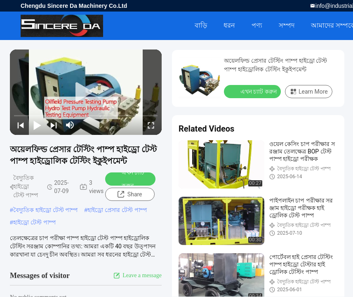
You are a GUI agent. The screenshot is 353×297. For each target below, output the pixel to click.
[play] (85, 92)
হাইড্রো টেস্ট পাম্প (34, 222)
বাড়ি (201, 25)
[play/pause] (37, 125)
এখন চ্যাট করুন (127, 179)
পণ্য (257, 25)
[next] (53, 125)
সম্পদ (286, 25)
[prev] (20, 125)
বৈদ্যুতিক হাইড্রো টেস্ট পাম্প (45, 210)
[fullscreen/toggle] (151, 125)
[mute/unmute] (70, 125)
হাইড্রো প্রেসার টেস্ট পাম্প (117, 210)
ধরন (229, 25)
